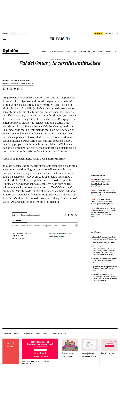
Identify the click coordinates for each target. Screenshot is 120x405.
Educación (62, 226)
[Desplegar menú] (4, 39)
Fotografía (37, 226)
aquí (62, 236)
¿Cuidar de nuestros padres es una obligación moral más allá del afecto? (105, 268)
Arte (55, 226)
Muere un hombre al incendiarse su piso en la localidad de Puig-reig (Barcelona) (101, 183)
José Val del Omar (26, 226)
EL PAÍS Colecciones (58, 334)
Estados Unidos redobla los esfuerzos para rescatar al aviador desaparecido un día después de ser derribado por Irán (105, 277)
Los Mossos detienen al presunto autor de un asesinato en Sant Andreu (103, 193)
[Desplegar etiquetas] (76, 225)
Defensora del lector (95, 51)
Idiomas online (42, 334)
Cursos (16, 334)
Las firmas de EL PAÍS (110, 51)
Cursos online (28, 334)
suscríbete (98, 33)
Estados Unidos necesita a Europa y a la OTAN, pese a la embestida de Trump (105, 260)
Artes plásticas (47, 226)
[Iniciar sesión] (111, 33)
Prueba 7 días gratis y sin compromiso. (108, 354)
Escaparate (6, 334)
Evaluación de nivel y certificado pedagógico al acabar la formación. (89, 355)
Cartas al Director (80, 51)
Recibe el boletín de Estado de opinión (28, 215)
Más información (18, 238)
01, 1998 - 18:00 (26, 83)
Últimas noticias (98, 175)
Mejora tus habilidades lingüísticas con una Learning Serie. (38, 362)
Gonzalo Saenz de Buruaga (15, 80)
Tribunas (53, 51)
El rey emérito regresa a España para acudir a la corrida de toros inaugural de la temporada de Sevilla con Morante (103, 212)
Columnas (60, 51)
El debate (69, 51)
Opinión (10, 51)
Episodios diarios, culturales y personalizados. (67, 355)
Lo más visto (96, 232)
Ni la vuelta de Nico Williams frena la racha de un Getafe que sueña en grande (102, 201)
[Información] (68, 59)
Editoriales (44, 51)
